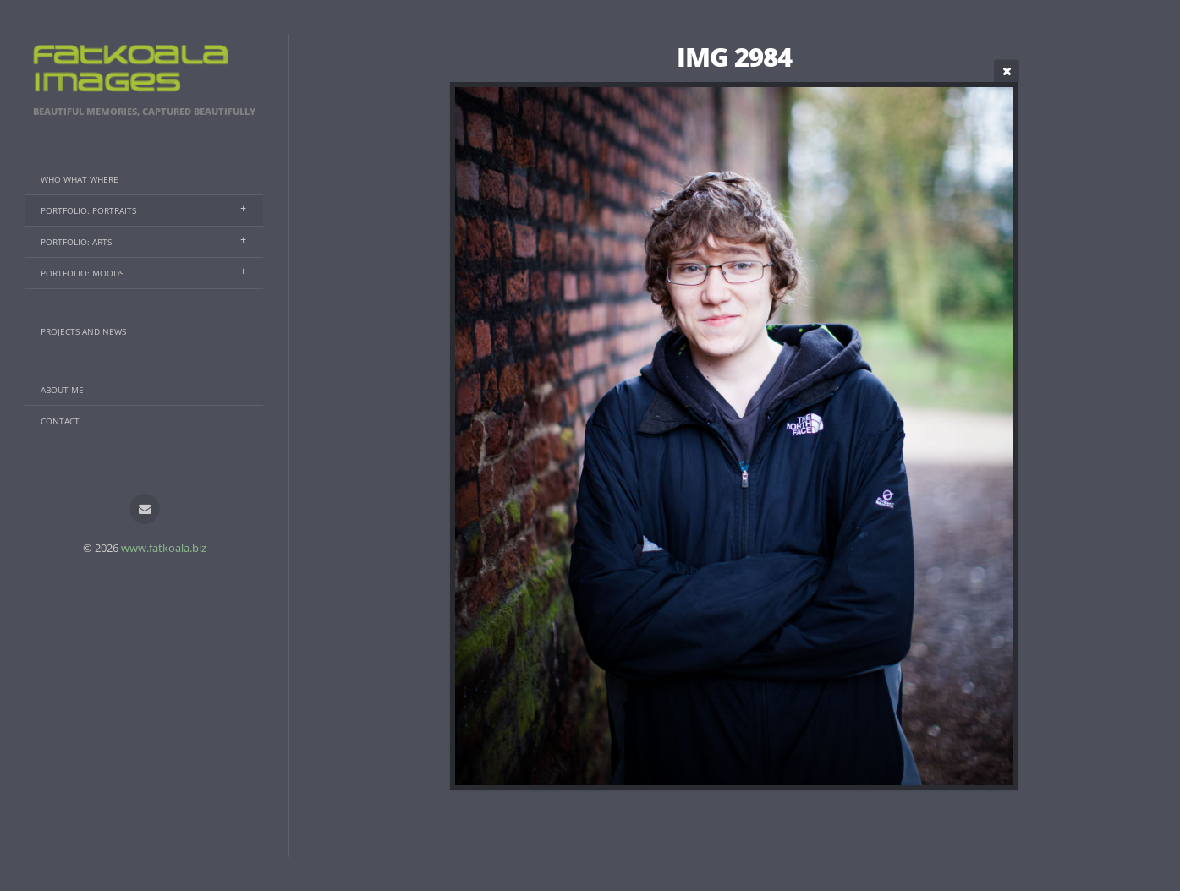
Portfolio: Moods (82, 273)
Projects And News (83, 331)
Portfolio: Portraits (88, 210)
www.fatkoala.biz (163, 547)
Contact (60, 421)
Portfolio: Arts (76, 242)
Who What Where (79, 179)
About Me (62, 390)
